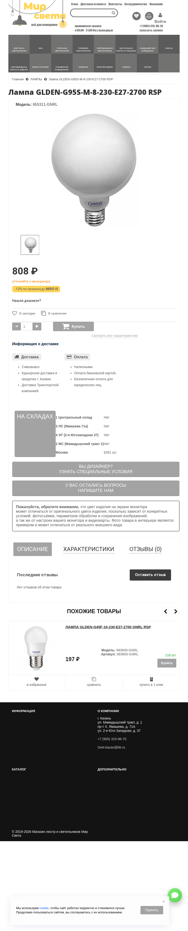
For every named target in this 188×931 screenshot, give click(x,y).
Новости (20, 766)
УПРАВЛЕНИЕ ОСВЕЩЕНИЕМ (123, 830)
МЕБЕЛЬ (106, 846)
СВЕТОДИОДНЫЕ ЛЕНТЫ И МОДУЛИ (129, 819)
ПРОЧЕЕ (106, 852)
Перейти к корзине (28, 723)
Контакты (115, 4)
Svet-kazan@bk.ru (111, 747)
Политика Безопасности (32, 761)
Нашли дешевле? (26, 301)
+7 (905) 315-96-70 (151, 26)
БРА (102, 782)
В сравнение (53, 313)
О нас (74, 4)
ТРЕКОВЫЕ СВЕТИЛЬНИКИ (121, 792)
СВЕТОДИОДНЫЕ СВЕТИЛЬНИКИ (126, 798)
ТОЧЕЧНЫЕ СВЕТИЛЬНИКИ (121, 787)
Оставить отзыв (150, 574)
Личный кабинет (26, 718)
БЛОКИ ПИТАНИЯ (113, 825)
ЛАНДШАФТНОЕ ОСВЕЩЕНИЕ (123, 809)
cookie (43, 908)
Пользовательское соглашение (38, 756)
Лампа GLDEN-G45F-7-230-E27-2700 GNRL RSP (107, 627)
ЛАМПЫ (105, 814)
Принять (151, 910)
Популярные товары (29, 877)
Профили (106, 835)
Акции (18, 882)
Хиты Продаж (24, 866)
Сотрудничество (135, 4)
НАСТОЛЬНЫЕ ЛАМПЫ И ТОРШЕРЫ (128, 803)
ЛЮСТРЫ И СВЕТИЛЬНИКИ (121, 777)
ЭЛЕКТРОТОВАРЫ (114, 841)
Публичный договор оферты (35, 750)
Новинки (20, 872)
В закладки (23, 313)
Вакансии (156, 4)
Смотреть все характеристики (114, 336)
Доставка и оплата (93, 4)
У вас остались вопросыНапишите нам (95, 488)
